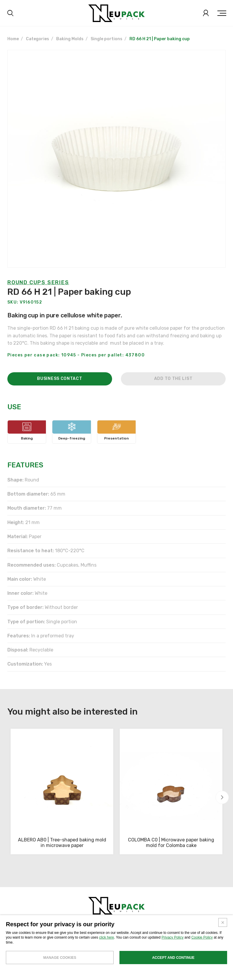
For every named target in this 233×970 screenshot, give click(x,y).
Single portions (106, 38)
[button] (222, 797)
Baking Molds (70, 38)
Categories (37, 38)
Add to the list (173, 392)
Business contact (59, 392)
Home (13, 38)
